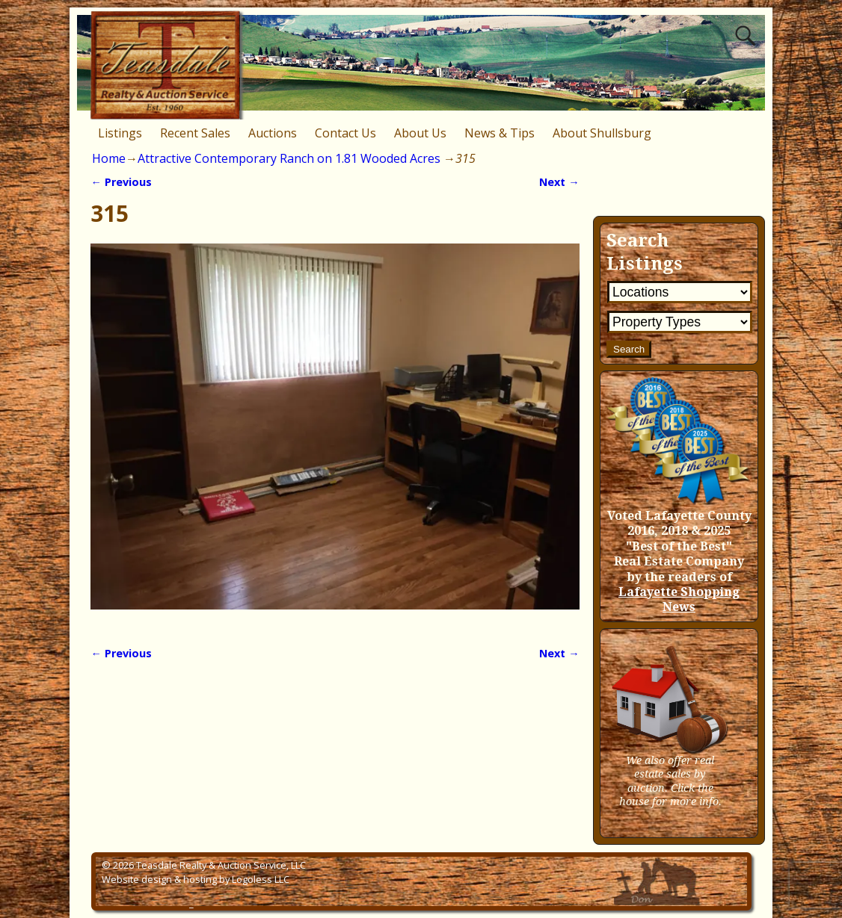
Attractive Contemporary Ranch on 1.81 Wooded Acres (289, 158)
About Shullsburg (602, 133)
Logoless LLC (260, 879)
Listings (120, 133)
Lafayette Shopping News (679, 599)
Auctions (272, 133)
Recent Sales (195, 133)
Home (109, 158)
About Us (420, 133)
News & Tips (499, 133)
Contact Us (345, 133)
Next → (559, 182)
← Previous (120, 182)
